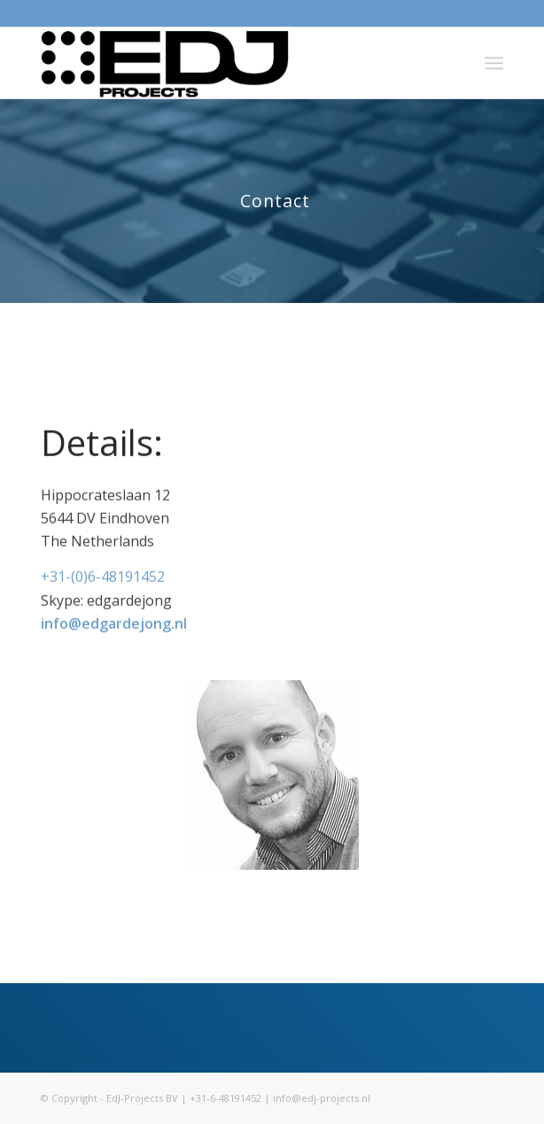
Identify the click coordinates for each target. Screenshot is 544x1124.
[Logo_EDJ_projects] (226, 62)
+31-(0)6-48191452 (103, 579)
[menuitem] (494, 63)
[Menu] (494, 63)
